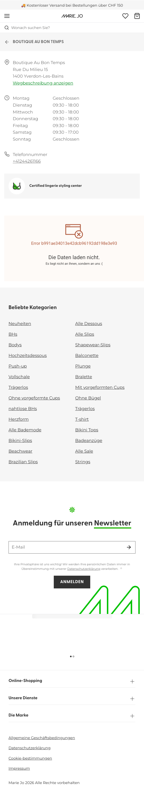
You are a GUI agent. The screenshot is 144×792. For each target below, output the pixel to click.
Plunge (83, 366)
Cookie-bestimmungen (30, 758)
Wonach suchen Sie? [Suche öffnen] (27, 27)
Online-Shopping (72, 681)
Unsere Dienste (72, 699)
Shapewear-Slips (92, 345)
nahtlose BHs (23, 408)
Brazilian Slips (23, 462)
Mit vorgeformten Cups (100, 387)
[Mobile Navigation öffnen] (7, 16)
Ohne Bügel (88, 398)
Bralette (83, 377)
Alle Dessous (88, 323)
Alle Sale (84, 451)
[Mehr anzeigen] (121, 569)
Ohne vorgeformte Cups (34, 398)
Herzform (19, 419)
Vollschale (19, 377)
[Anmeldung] (125, 16)
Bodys (15, 345)
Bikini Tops (86, 430)
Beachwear (20, 451)
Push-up (18, 366)
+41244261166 (27, 161)
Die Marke (72, 716)
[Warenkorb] (137, 16)
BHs (13, 334)
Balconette (86, 355)
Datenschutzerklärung (83, 569)
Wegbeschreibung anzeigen (43, 83)
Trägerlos (18, 387)
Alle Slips (84, 334)
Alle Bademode (25, 430)
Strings (82, 462)
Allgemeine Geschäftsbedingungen (42, 737)
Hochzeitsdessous (28, 355)
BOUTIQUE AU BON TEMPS (34, 42)
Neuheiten (20, 323)
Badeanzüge (88, 440)
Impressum (19, 768)
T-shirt (82, 419)
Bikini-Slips (20, 440)
